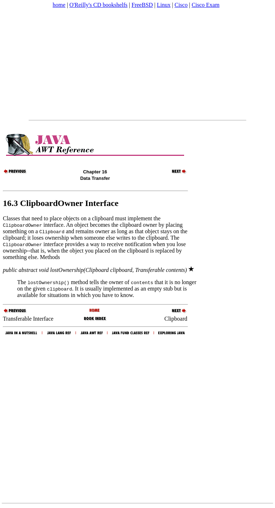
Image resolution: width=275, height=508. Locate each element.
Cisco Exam (205, 5)
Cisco (180, 5)
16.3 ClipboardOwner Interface (61, 203)
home (59, 5)
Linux (163, 5)
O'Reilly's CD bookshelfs (98, 5)
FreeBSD (142, 5)
